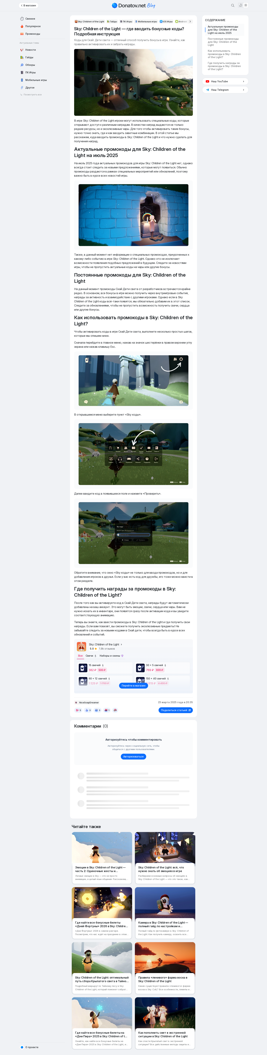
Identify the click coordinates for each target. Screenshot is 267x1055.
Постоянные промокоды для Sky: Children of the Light (223, 41)
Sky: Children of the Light (106, 644)
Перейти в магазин (134, 686)
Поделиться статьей (176, 711)
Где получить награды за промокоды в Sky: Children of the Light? (224, 66)
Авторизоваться (133, 757)
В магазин (30, 5)
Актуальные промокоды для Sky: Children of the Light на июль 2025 (223, 29)
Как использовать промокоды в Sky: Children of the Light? (224, 53)
